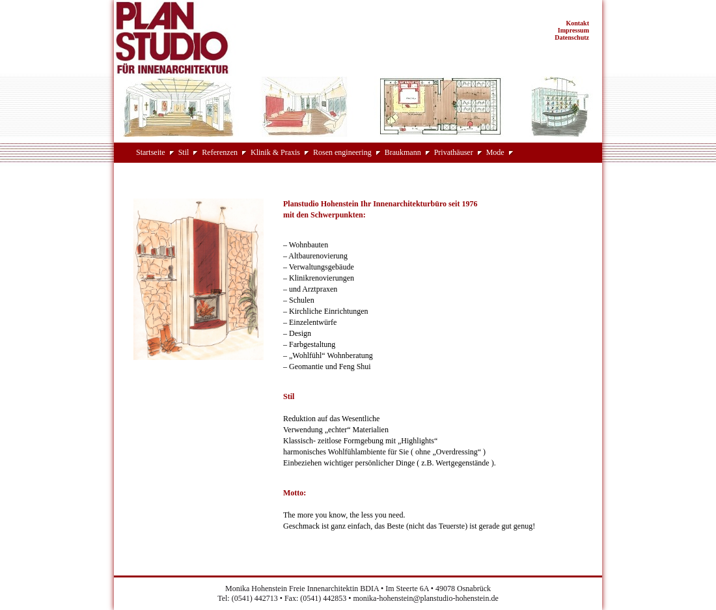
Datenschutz (572, 37)
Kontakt (577, 23)
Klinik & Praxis (275, 152)
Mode (495, 152)
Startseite (150, 152)
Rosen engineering (342, 152)
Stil (183, 152)
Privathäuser (453, 152)
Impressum (573, 30)
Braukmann (403, 152)
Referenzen (220, 152)
